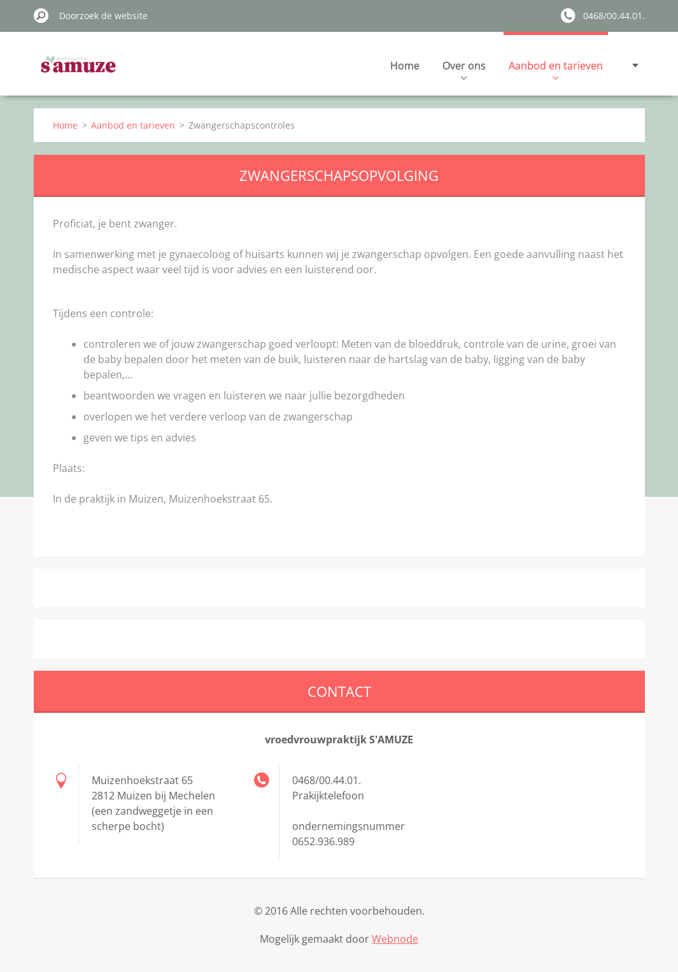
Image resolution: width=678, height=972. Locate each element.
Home (405, 66)
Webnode (395, 939)
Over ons (464, 69)
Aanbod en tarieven (556, 69)
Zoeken (41, 15)
